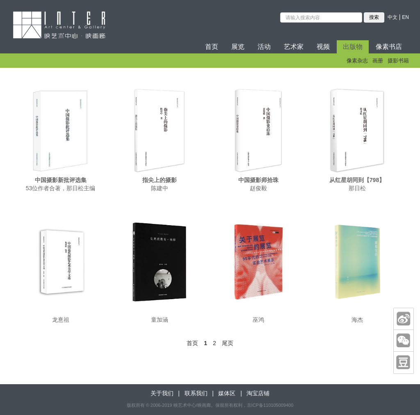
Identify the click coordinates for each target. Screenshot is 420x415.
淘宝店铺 (258, 393)
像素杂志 (357, 61)
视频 (323, 46)
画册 (377, 61)
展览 (237, 46)
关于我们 (162, 393)
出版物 (353, 46)
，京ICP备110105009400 (268, 405)
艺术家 (294, 46)
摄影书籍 (398, 61)
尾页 (227, 343)
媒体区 (226, 393)
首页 (211, 46)
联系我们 (196, 393)
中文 (392, 17)
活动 (264, 46)
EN (405, 17)
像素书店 (389, 46)
